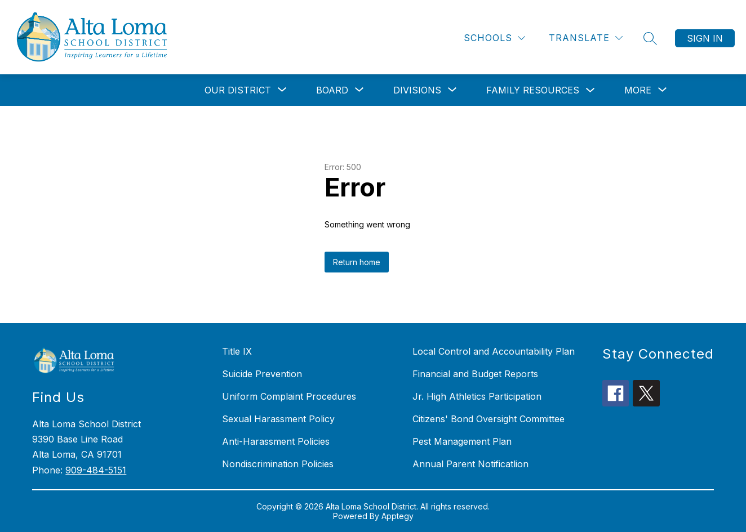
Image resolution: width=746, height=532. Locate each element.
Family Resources (532, 90)
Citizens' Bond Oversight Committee (488, 418)
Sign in (705, 38)
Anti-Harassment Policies (276, 441)
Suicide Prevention (262, 373)
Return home (356, 262)
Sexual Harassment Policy (278, 418)
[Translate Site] (585, 38)
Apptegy (397, 516)
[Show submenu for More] (637, 90)
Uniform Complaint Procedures (289, 396)
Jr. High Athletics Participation (476, 396)
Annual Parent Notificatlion (470, 464)
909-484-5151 (95, 470)
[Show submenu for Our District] (238, 90)
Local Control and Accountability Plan (493, 351)
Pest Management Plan (462, 441)
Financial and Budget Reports (475, 373)
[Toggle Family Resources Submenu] (590, 90)
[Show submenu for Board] (332, 90)
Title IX (237, 351)
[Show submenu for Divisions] (417, 90)
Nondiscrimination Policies (278, 464)
